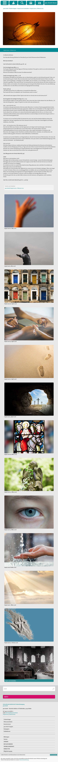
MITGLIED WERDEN (8, 752)
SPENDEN (6, 749)
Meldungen (6, 745)
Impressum (5, 722)
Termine (5, 747)
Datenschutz (12, 722)
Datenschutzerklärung (24, 759)
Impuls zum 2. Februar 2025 (36, 8)
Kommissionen (7, 732)
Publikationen (7, 739)
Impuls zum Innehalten (23, 8)
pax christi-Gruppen (8, 734)
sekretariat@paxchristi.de (11, 721)
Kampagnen (6, 737)
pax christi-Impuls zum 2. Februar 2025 (14, 188)
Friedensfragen (12, 8)
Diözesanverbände (8, 729)
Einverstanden (53, 754)
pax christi (5, 8)
